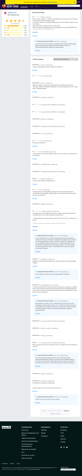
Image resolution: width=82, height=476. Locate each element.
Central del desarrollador (29, 441)
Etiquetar (34, 35)
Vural (43, 75)
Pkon (43, 83)
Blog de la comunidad (28, 449)
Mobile (43, 433)
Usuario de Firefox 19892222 (49, 126)
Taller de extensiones (28, 438)
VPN (62, 433)
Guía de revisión (26, 458)
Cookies (12, 463)
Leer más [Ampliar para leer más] (35, 32)
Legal (18, 463)
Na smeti (44, 97)
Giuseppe (44, 259)
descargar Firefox (52, 2)
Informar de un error (28, 455)
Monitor (63, 439)
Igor (43, 140)
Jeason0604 (45, 151)
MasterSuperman (46, 285)
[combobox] (68, 6)
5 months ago (55, 285)
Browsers (64, 430)
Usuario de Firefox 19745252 (49, 342)
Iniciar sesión (76, 1)
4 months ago (47, 140)
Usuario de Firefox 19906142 (49, 104)
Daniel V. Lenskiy (46, 328)
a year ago (48, 17)
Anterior (43, 411)
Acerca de (24, 430)
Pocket (63, 442)
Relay (62, 436)
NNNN (43, 204)
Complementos (26, 427)
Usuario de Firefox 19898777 (49, 111)
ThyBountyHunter (46, 211)
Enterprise (44, 436)
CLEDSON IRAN (46, 164)
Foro (23, 452)
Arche (43, 335)
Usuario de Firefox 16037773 (49, 171)
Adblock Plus (12, 12)
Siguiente (66, 411)
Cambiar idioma (65, 467)
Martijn (43, 178)
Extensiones (24, 6)
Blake (43, 17)
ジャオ (43, 133)
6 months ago (50, 381)
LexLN (43, 65)
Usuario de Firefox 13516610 (49, 321)
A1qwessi (44, 381)
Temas (31, 6)
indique (13, 467)
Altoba (43, 373)
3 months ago (48, 75)
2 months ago (49, 65)
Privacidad (5, 463)
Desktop (44, 430)
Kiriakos (44, 119)
